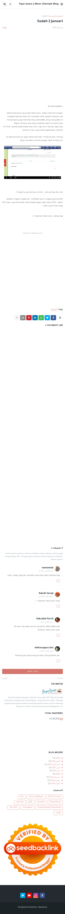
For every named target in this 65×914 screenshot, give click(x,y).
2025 (57, 758)
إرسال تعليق (32, 671)
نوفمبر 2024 (55, 781)
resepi (58, 813)
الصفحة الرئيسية (56, 16)
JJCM (30, 802)
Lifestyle (20, 802)
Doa (22, 797)
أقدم (5, 679)
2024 (57, 774)
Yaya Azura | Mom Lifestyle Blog (38, 4)
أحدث (59, 679)
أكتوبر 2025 (55, 761)
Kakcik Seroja (46, 593)
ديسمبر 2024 (54, 777)
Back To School (55, 797)
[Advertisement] (32, 68)
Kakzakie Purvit (45, 619)
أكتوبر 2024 (55, 784)
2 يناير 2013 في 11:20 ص (46, 596)
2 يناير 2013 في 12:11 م (47, 622)
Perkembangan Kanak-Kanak (49, 807)
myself (45, 16)
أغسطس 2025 (53, 765)
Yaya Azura (42, 907)
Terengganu (27, 807)
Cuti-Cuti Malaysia (36, 797)
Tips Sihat (13, 807)
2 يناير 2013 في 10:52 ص (46, 571)
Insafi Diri (41, 802)
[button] (61, 4)
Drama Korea (55, 802)
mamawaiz (48, 568)
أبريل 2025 (55, 768)
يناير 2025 (56, 771)
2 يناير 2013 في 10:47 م (47, 651)
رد (58, 581)
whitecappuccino (44, 648)
